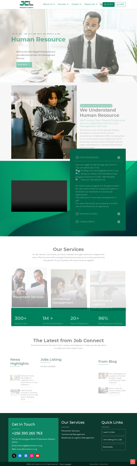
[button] (113, 60)
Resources (90, 4)
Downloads (108, 446)
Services (62, 4)
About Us (47, 4)
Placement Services (70, 430)
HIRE (120, 4)
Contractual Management (73, 434)
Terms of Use (103, 464)
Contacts (105, 4)
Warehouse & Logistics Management (77, 437)
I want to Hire (109, 431)
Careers (75, 4)
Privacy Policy (94, 464)
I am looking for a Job (112, 439)
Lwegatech (68, 464)
